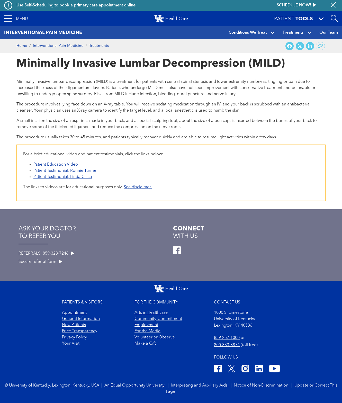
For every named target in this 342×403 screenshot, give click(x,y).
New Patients (74, 325)
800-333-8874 (227, 345)
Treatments (293, 33)
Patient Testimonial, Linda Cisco (62, 177)
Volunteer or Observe (154, 337)
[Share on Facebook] (289, 46)
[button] (16, 18)
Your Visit (70, 344)
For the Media (147, 331)
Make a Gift (145, 344)
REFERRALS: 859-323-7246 (46, 254)
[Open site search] (334, 18)
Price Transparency (79, 331)
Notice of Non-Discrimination (261, 385)
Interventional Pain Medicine (58, 46)
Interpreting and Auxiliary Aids (200, 385)
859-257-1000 (227, 338)
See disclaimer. (138, 187)
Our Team (328, 33)
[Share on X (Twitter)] (300, 46)
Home (21, 46)
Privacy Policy (74, 337)
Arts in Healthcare (151, 313)
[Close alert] (333, 5)
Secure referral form (40, 262)
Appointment (74, 313)
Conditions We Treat (248, 33)
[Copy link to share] (320, 46)
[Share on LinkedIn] (310, 46)
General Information (81, 319)
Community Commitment (158, 319)
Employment (146, 325)
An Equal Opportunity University (135, 385)
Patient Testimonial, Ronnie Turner (64, 171)
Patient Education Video (55, 165)
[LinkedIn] (259, 369)
